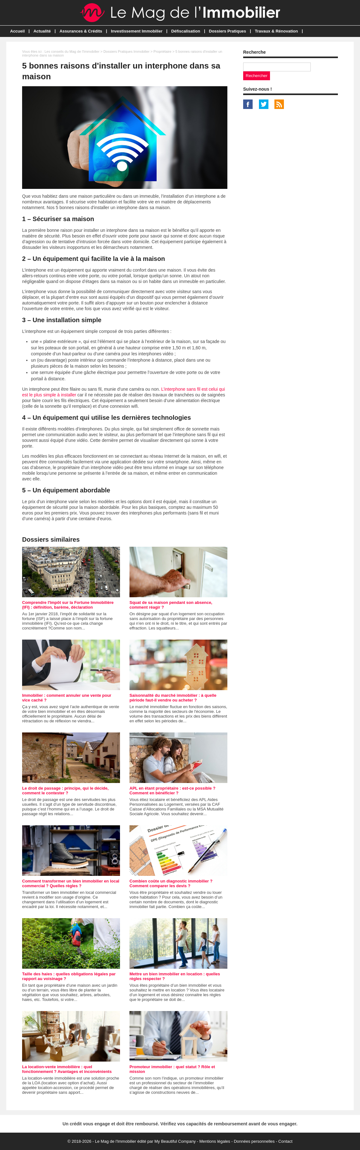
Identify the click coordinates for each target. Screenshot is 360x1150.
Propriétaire (162, 51)
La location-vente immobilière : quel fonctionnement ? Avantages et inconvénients (67, 1069)
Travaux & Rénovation (276, 31)
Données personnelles (254, 1141)
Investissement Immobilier (136, 31)
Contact (285, 1141)
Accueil (17, 31)
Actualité (42, 31)
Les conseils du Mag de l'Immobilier (72, 51)
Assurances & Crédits (80, 31)
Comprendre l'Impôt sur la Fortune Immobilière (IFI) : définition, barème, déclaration (68, 605)
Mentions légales (214, 1141)
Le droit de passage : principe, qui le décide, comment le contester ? (65, 790)
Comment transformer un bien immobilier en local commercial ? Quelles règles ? (70, 883)
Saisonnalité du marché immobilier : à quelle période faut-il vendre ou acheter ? (172, 697)
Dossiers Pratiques (227, 31)
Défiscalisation (185, 31)
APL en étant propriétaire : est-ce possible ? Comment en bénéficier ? (172, 790)
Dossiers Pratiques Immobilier (126, 51)
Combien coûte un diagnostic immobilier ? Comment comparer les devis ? (171, 883)
